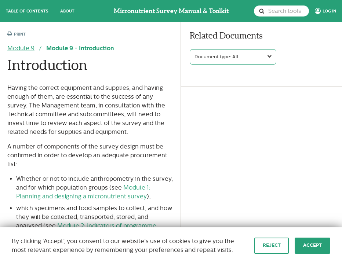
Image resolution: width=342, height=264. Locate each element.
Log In (329, 11)
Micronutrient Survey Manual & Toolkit (171, 10)
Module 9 (20, 48)
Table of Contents (27, 11)
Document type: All (216, 57)
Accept (312, 245)
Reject (272, 245)
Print (16, 34)
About (67, 11)
